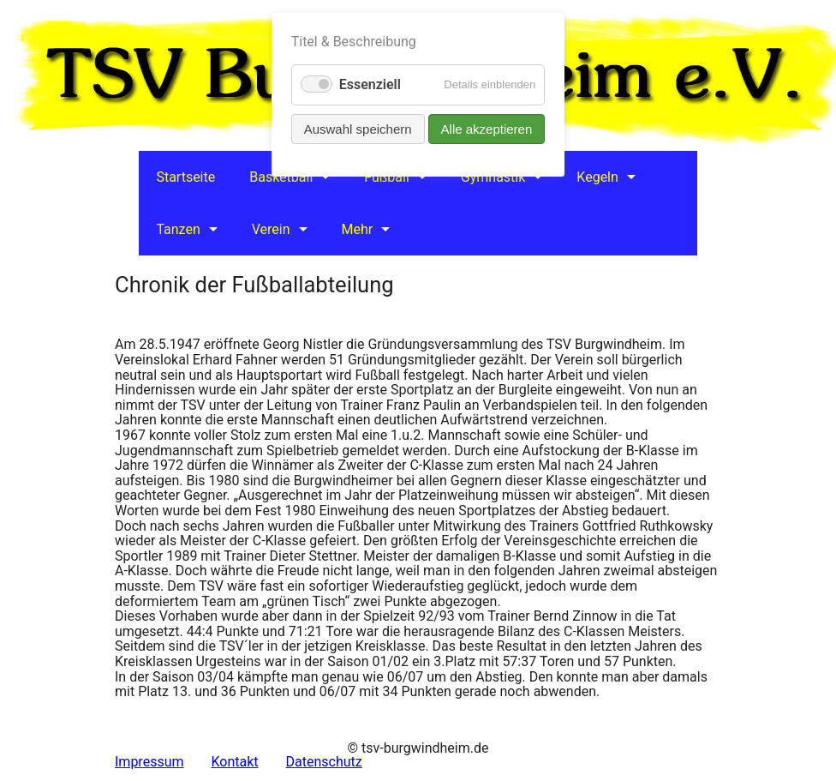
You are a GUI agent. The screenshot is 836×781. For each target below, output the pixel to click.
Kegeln (597, 177)
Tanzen (178, 229)
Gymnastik (493, 177)
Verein (271, 229)
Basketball (281, 177)
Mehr (357, 229)
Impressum (149, 762)
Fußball (386, 177)
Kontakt (235, 762)
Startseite (185, 177)
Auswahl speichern (358, 129)
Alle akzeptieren (487, 129)
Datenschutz (324, 762)
